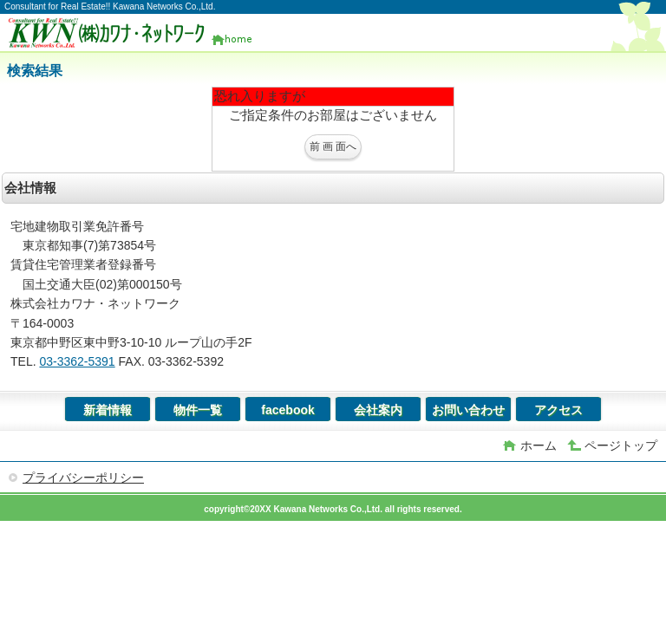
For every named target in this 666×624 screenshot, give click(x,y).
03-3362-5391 (76, 361)
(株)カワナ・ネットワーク (137, 32)
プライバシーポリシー (83, 477)
